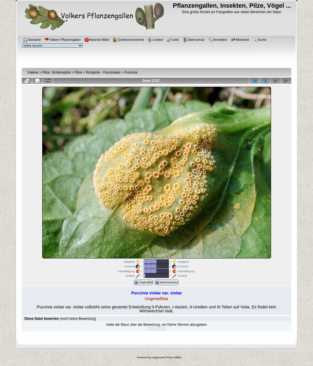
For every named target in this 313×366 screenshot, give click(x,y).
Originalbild (143, 282)
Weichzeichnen (166, 282)
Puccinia (130, 72)
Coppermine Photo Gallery (166, 357)
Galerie (33, 72)
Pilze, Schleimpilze (56, 72)
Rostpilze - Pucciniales (103, 72)
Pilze (78, 72)
